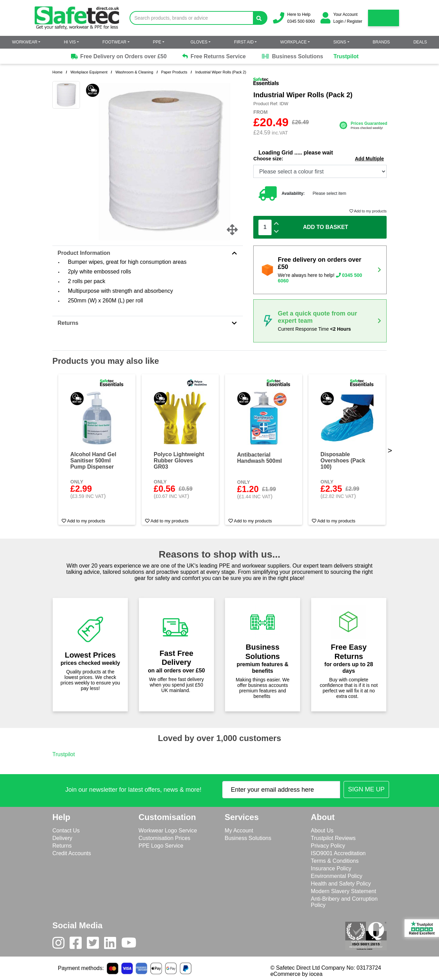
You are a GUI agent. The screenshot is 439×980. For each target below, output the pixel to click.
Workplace (293, 42)
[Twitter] (95, 944)
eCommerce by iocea (296, 974)
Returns (148, 323)
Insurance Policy (331, 868)
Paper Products (174, 72)
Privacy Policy (328, 846)
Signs (339, 42)
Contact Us (66, 830)
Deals (420, 42)
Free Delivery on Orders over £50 (118, 56)
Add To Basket (325, 227)
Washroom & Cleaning (134, 72)
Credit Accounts (71, 853)
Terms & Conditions (335, 861)
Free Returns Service (214, 56)
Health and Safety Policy (341, 884)
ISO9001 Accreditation (338, 853)
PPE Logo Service (161, 846)
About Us (322, 830)
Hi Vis (70, 42)
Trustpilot (346, 56)
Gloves (199, 42)
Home (57, 72)
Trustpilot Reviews (333, 838)
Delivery (62, 838)
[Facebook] (78, 944)
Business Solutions (292, 56)
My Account (239, 830)
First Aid (244, 42)
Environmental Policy (336, 876)
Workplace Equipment (88, 72)
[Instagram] (61, 944)
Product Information (148, 253)
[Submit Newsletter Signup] (366, 789)
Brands (381, 42)
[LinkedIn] (112, 944)
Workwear (24, 42)
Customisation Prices (164, 838)
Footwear (114, 42)
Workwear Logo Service (168, 830)
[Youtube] (131, 944)
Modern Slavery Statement (343, 891)
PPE (157, 42)
